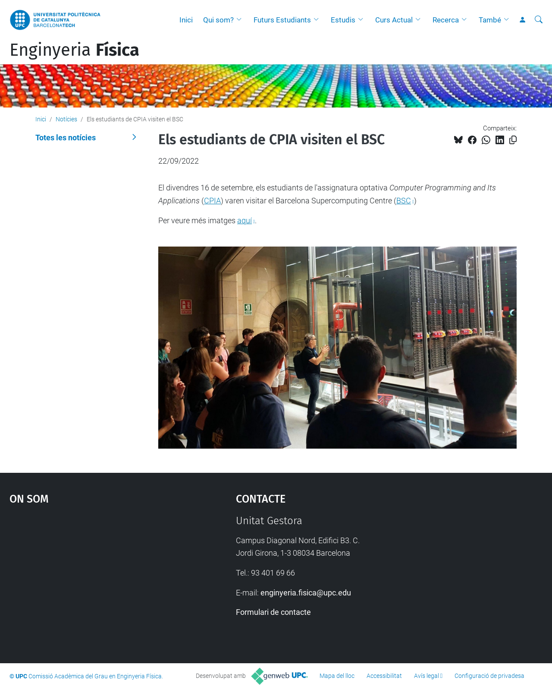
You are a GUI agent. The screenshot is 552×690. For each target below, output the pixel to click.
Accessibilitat (384, 675)
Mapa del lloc (337, 675)
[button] (241, 20)
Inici (186, 20)
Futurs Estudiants (282, 20)
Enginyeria (74, 50)
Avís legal (426, 675)
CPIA (212, 200)
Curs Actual (394, 20)
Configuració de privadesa (489, 675)
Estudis (343, 20)
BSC (403, 200)
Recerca (446, 20)
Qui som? (218, 20)
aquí (244, 220)
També (490, 20)
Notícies (66, 119)
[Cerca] (539, 19)
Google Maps (94, 579)
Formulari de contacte (273, 612)
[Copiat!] (513, 140)
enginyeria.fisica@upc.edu (305, 592)
